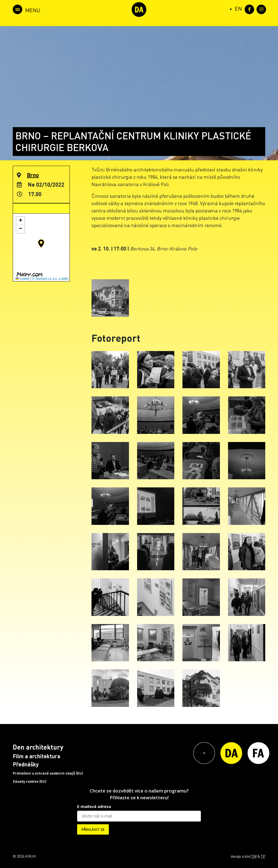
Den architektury (38, 747)
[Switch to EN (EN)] (238, 8)
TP (263, 856)
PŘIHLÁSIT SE (93, 829)
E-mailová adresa (94, 806)
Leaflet (22, 279)
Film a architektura (36, 756)
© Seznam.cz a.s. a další (50, 279)
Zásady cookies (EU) (29, 781)
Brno (33, 174)
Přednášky (26, 764)
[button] (41, 243)
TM (254, 856)
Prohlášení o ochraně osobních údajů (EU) (48, 773)
